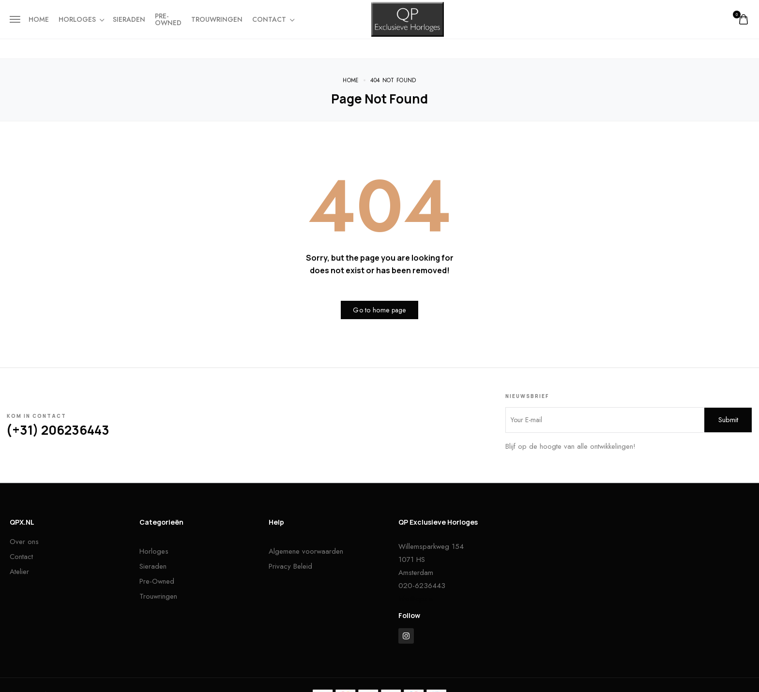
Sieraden (129, 19)
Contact (272, 19)
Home (39, 19)
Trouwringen (217, 19)
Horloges (81, 19)
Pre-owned (168, 19)
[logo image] (407, 18)
